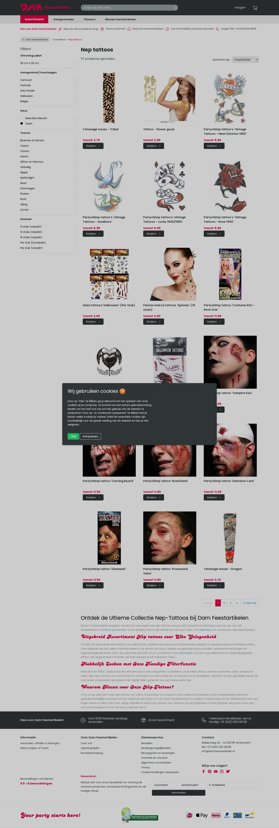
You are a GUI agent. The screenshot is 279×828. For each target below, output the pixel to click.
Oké (73, 436)
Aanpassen (90, 436)
